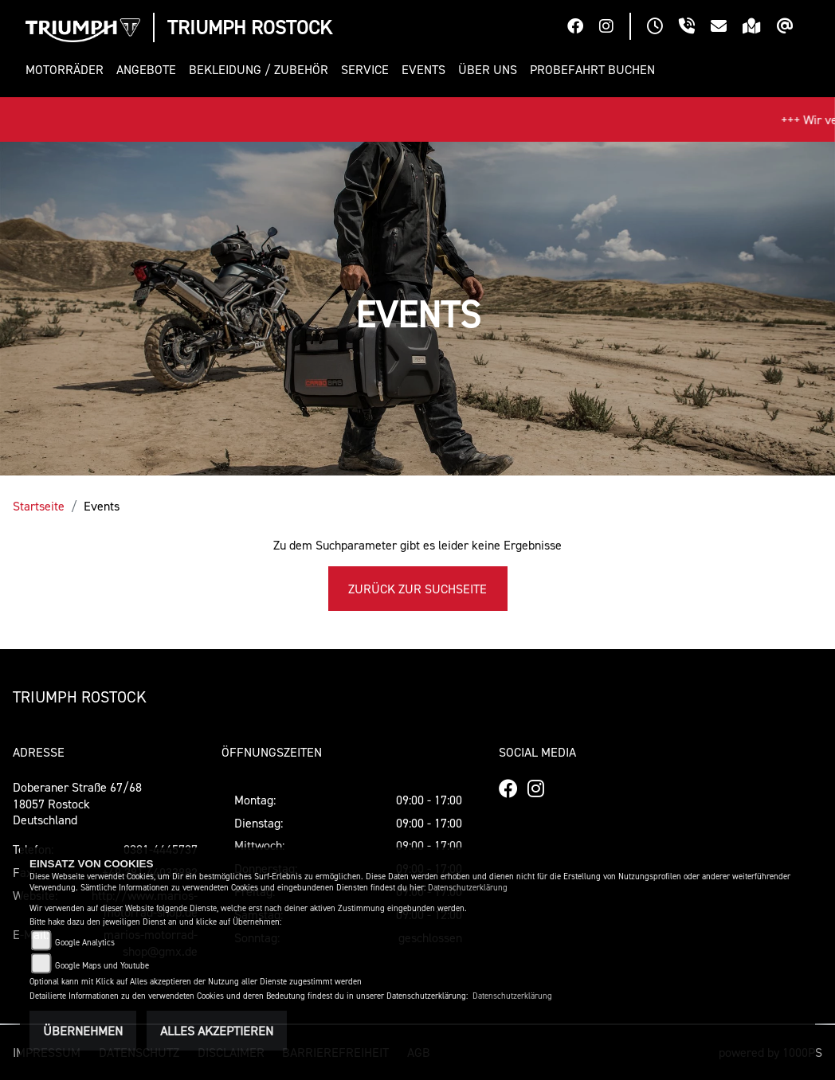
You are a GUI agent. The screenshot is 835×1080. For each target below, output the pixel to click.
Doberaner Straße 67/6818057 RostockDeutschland (77, 803)
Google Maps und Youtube (102, 966)
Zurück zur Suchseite (417, 589)
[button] (67, 69)
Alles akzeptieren (216, 1031)
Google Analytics (85, 942)
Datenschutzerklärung (468, 887)
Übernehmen (83, 1031)
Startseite (39, 506)
